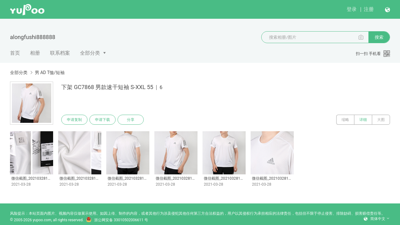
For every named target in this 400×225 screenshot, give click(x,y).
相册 (35, 53)
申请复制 (74, 120)
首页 (15, 53)
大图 (381, 120)
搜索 (379, 37)
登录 (352, 9)
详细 (363, 120)
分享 (130, 120)
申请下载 (102, 120)
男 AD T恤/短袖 (49, 72)
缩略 (345, 120)
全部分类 (90, 53)
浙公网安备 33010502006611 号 (117, 220)
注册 (369, 9)
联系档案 (60, 53)
